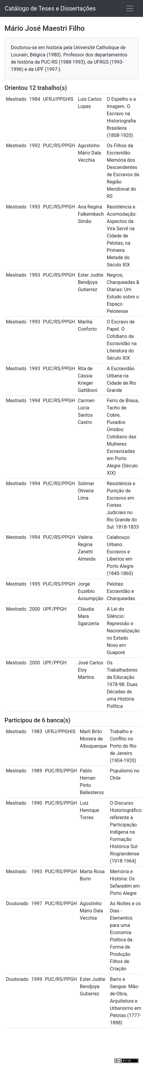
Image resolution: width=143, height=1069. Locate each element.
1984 (34, 99)
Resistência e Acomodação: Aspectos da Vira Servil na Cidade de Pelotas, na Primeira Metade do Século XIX (122, 236)
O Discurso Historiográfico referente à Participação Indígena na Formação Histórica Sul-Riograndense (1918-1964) (125, 832)
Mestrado (16, 99)
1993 (34, 207)
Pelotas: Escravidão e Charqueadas (121, 591)
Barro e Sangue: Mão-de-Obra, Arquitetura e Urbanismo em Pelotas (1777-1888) (125, 1001)
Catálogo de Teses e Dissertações (50, 8)
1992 (34, 145)
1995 (34, 584)
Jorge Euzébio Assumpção (90, 591)
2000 (34, 609)
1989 (36, 771)
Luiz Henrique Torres (89, 810)
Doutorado (17, 903)
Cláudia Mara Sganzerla (88, 616)
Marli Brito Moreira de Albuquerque (93, 739)
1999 (36, 979)
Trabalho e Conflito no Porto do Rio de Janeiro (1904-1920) (123, 746)
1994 (34, 400)
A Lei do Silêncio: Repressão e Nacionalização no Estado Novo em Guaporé (123, 630)
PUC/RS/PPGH (59, 145)
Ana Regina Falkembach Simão (91, 214)
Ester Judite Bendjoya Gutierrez (90, 282)
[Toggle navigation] (129, 8)
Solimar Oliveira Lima (86, 491)
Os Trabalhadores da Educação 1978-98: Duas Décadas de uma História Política (122, 684)
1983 (36, 731)
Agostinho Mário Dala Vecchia (89, 153)
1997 (36, 903)
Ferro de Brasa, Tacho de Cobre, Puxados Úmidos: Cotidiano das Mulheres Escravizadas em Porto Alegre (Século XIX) (123, 437)
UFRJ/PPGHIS (58, 99)
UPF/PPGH (55, 609)
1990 (36, 803)
